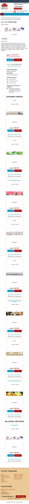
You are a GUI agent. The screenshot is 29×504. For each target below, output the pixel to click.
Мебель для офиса (18, 478)
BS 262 (14, 220)
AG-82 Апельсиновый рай (14, 380)
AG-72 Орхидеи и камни (14, 180)
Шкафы (2, 478)
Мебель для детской (18, 477)
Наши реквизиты (4, 492)
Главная (2, 17)
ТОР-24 (14, 260)
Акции (2, 474)
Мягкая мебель (4, 481)
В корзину (18, 59)
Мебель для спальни (5, 477)
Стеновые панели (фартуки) (7, 19)
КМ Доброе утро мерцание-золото (14, 301)
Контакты (3, 490)
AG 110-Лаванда (15, 425)
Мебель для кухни (16, 17)
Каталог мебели (8, 17)
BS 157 (14, 340)
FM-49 (14, 140)
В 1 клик (10, 59)
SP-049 (14, 100)
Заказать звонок (18, 8)
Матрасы (3, 480)
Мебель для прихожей (18, 475)
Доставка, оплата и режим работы (8, 489)
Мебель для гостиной (18, 474)
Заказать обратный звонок (15, 66)
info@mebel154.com (5, 493)
